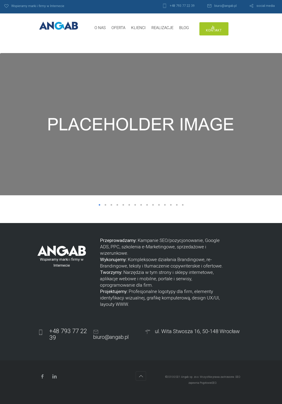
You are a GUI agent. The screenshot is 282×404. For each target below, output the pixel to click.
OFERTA (118, 27)
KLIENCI (138, 27)
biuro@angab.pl (225, 6)
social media (265, 6)
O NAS (100, 27)
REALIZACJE (162, 27)
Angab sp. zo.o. (190, 376)
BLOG (184, 27)
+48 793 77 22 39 (182, 6)
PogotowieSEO (208, 382)
